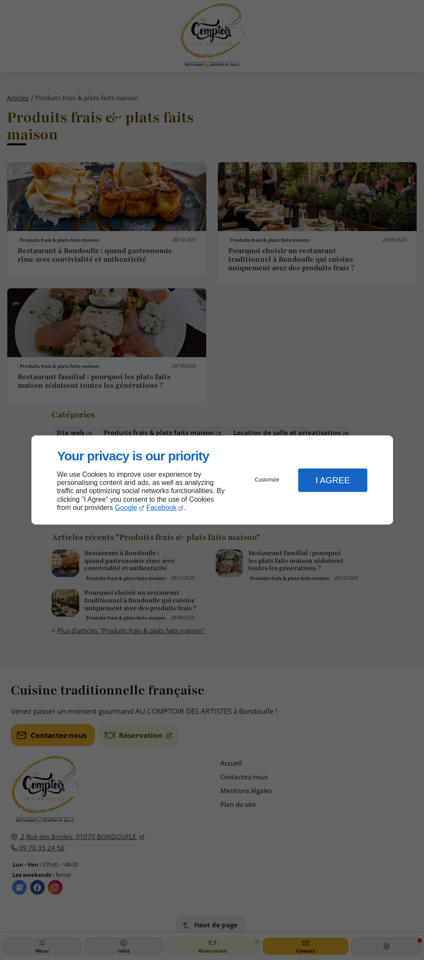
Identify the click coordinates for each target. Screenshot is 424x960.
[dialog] (212, 480)
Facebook (161, 507)
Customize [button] (267, 480)
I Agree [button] (333, 480)
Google (126, 507)
